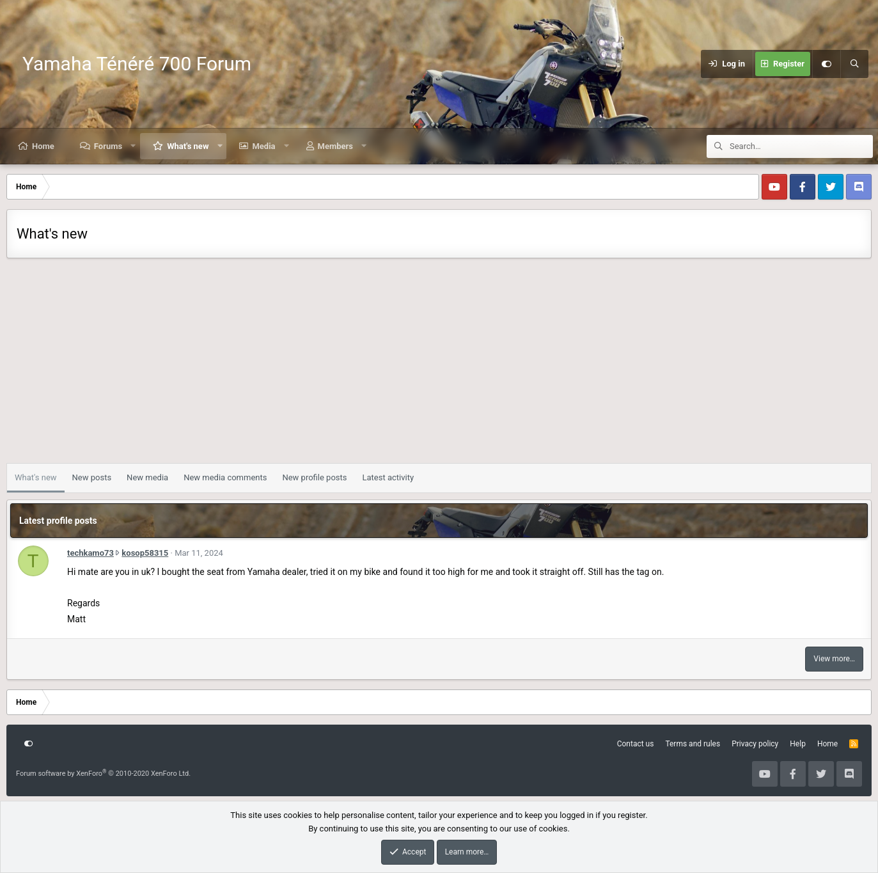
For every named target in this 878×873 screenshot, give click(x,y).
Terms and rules (692, 743)
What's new (187, 146)
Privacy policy (755, 743)
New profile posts (314, 477)
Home (43, 146)
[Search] (854, 64)
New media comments (225, 477)
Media (263, 146)
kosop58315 (145, 553)
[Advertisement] (439, 363)
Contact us (635, 743)
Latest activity (388, 477)
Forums (108, 146)
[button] (133, 146)
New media (147, 477)
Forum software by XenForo (103, 773)
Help (798, 743)
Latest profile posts (58, 520)
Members (335, 146)
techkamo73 (90, 553)
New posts (92, 477)
